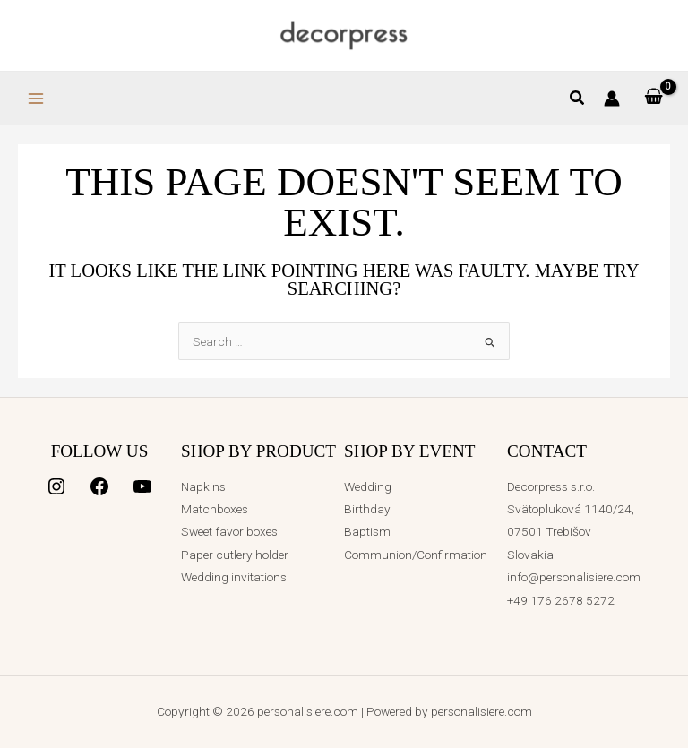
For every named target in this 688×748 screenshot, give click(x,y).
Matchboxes (214, 509)
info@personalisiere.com (574, 577)
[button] (578, 99)
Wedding (367, 486)
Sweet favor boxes (229, 531)
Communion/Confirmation (415, 554)
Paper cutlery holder (234, 554)
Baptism (367, 531)
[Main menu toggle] (35, 98)
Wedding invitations (234, 577)
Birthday (367, 509)
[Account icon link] (612, 98)
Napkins (203, 486)
